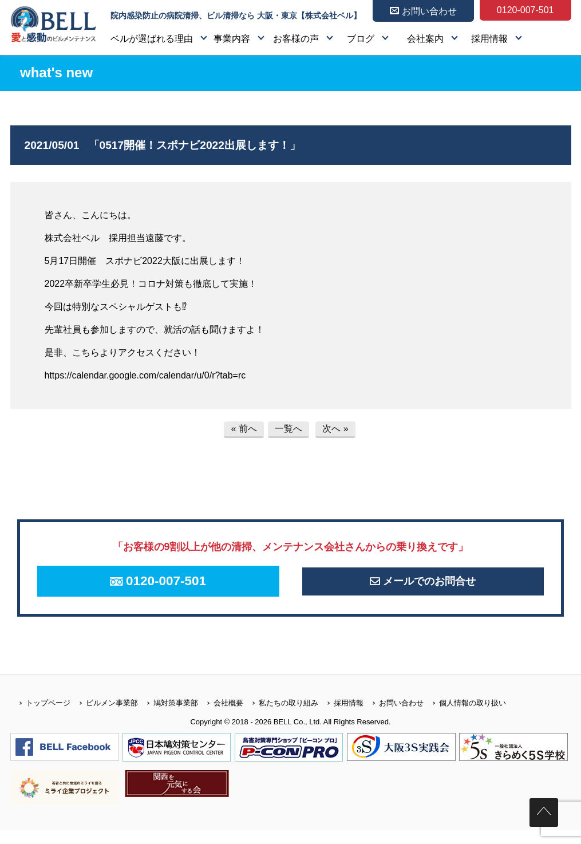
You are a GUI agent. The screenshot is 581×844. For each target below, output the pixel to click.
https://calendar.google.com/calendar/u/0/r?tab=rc (145, 375)
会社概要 (220, 716)
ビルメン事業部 (104, 716)
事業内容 (232, 39)
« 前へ (243, 428)
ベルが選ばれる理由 (151, 39)
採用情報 (489, 39)
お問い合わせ (393, 716)
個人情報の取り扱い (465, 716)
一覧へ (288, 428)
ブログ (360, 39)
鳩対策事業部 (168, 716)
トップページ (40, 716)
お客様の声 (296, 39)
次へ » (335, 428)
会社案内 (425, 39)
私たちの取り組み (280, 716)
